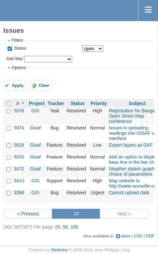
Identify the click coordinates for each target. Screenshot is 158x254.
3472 (19, 168)
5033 (19, 157)
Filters (17, 40)
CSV (138, 236)
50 (65, 227)
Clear (44, 85)
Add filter (14, 58)
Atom (126, 236)
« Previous (28, 213)
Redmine (59, 250)
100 (74, 227)
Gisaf (35, 127)
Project (36, 103)
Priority (99, 103)
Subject (137, 103)
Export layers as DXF (130, 145)
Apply (17, 85)
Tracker (56, 103)
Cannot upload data (129, 192)
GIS (35, 110)
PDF (150, 236)
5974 (19, 127)
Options (19, 67)
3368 (19, 192)
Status (19, 48)
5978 (19, 110)
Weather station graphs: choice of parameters (133, 171)
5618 (19, 145)
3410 (19, 180)
